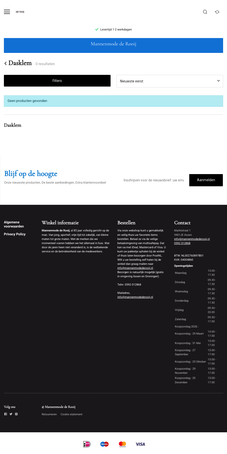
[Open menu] (7, 12)
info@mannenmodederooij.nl (135, 268)
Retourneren (49, 414)
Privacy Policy (15, 234)
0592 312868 (182, 243)
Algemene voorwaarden (14, 224)
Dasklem (18, 63)
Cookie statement (71, 414)
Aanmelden (206, 180)
